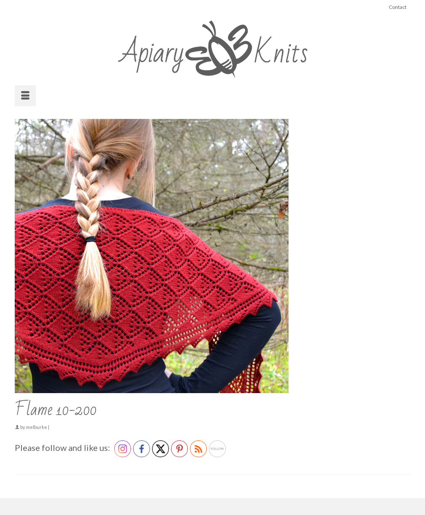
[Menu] (25, 95)
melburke (36, 427)
